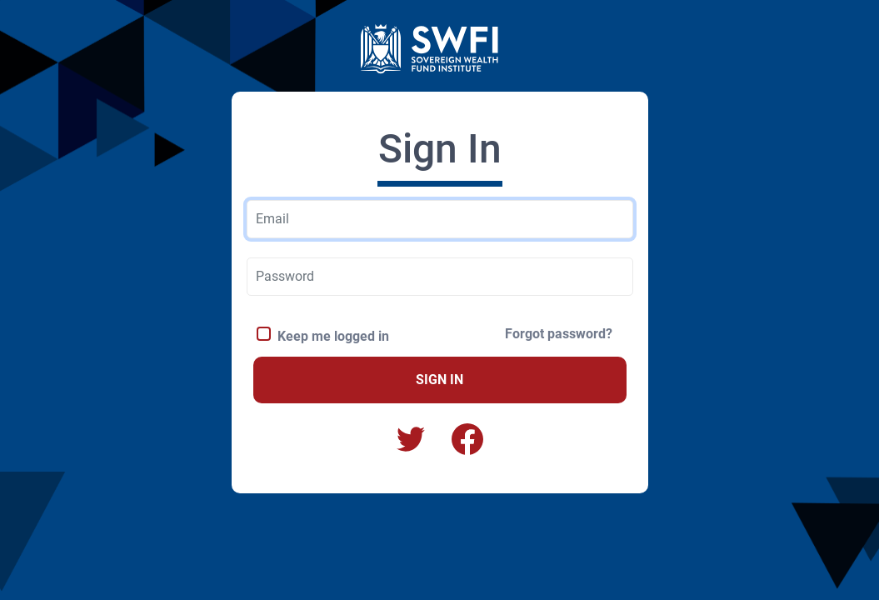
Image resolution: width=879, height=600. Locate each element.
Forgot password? (558, 334)
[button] (467, 439)
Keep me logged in (330, 336)
